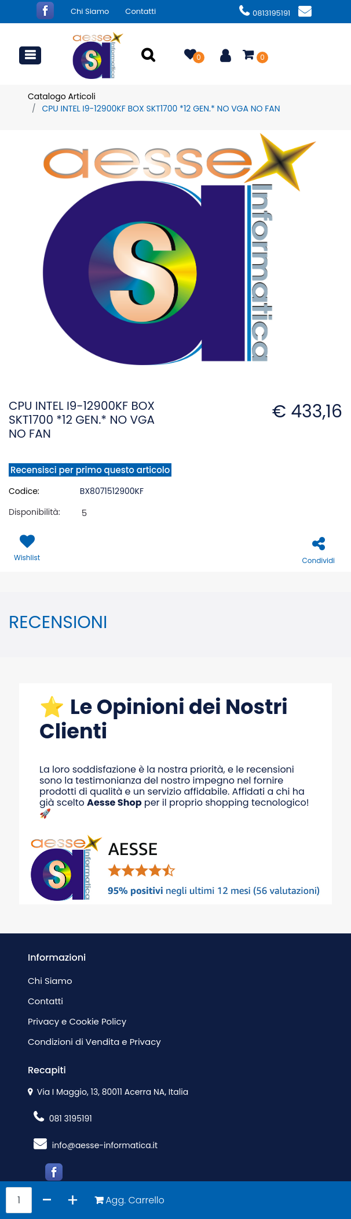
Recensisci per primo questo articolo (90, 470)
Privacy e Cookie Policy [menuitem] (77, 1021)
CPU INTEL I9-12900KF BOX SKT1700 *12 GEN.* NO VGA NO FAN (161, 108)
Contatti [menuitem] (140, 11)
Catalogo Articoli (62, 96)
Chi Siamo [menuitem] (90, 11)
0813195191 (264, 13)
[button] (149, 55)
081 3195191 (63, 1118)
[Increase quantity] (73, 1200)
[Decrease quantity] (47, 1200)
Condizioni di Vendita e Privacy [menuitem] (94, 1042)
